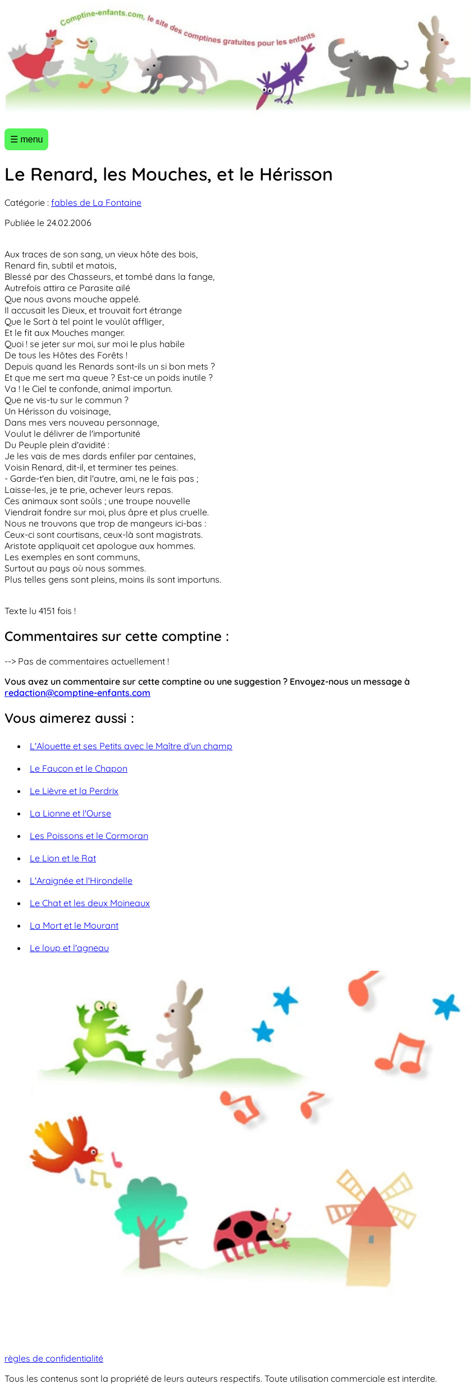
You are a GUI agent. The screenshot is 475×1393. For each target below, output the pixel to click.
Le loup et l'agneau (69, 947)
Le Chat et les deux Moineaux (90, 902)
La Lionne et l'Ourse (70, 813)
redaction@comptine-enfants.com (77, 692)
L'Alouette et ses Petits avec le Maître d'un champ (131, 745)
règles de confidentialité (53, 1358)
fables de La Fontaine (96, 202)
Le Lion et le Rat (63, 858)
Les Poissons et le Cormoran (89, 835)
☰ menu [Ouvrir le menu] (26, 139)
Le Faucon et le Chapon (78, 768)
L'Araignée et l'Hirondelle (81, 880)
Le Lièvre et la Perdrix (74, 790)
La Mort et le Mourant (74, 925)
